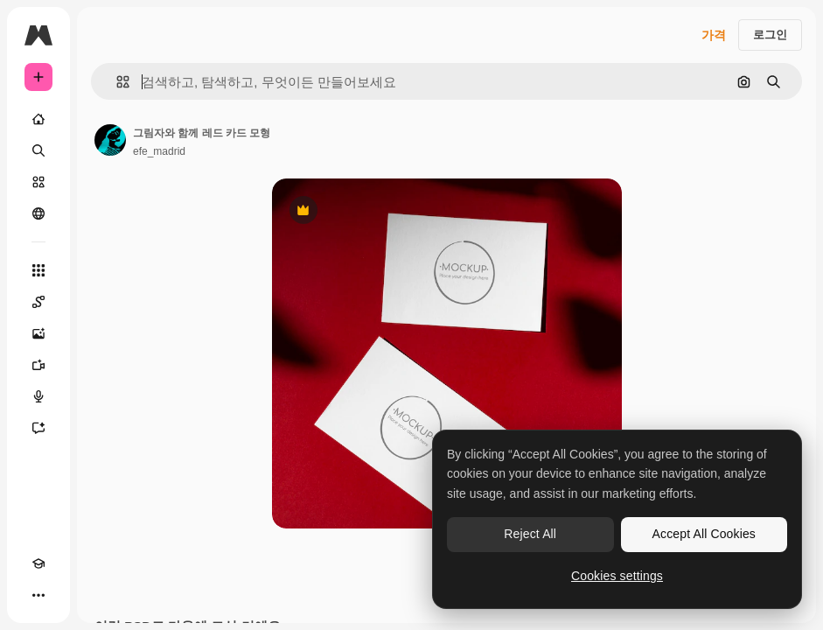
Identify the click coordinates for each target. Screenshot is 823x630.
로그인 (770, 34)
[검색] (38, 150)
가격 (713, 35)
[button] (116, 81)
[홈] (38, 119)
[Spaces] (38, 302)
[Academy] (38, 564)
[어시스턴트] (38, 428)
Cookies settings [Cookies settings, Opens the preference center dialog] (617, 576)
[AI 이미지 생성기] (38, 333)
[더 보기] (38, 595)
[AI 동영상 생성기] (38, 365)
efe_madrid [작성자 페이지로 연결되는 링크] (159, 151)
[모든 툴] (38, 270)
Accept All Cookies (704, 534)
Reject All (530, 534)
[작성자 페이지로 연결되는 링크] (110, 140)
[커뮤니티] (38, 214)
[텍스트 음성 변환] (38, 396)
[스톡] (38, 182)
